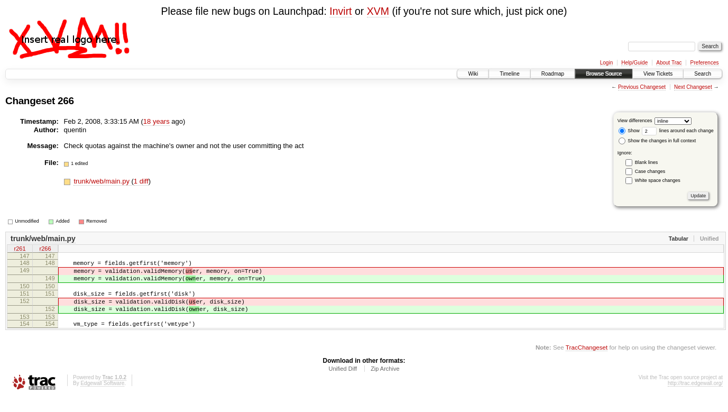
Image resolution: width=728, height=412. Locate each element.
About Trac (668, 63)
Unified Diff (342, 383)
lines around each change (678, 130)
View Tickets (657, 74)
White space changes (657, 180)
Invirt (340, 11)
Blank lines (646, 162)
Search (702, 74)
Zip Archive (385, 383)
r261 (19, 249)
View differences (635, 120)
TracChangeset (586, 361)
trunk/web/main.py (102, 181)
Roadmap (552, 74)
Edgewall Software (102, 397)
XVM (378, 11)
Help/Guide (634, 63)
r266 (45, 249)
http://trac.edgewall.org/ (695, 397)
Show (629, 130)
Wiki (473, 74)
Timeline (509, 74)
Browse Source (604, 74)
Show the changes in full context (657, 140)
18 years (156, 121)
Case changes (650, 171)
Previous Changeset (642, 87)
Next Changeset (693, 87)
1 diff (141, 181)
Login (606, 63)
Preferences (704, 63)
